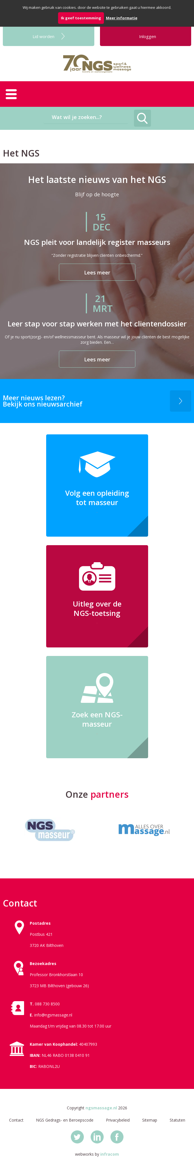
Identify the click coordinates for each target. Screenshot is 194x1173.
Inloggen (147, 36)
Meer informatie (121, 17)
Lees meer (97, 272)
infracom (109, 1154)
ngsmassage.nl (101, 1108)
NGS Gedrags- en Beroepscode (64, 1120)
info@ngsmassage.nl (53, 1015)
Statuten (177, 1120)
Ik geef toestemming (81, 17)
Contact (16, 1120)
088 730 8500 (47, 1004)
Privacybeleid (118, 1120)
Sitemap (149, 1120)
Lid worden (43, 36)
